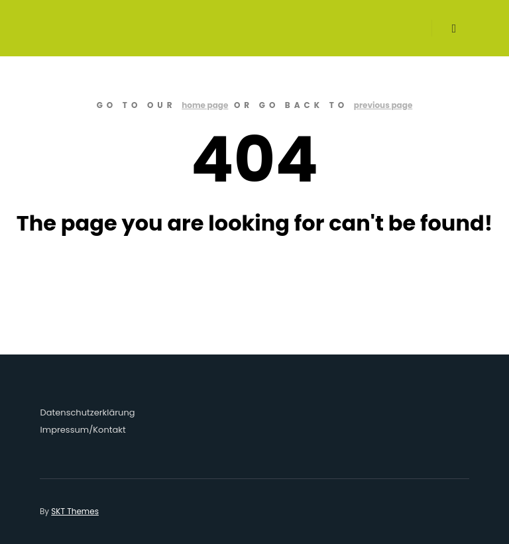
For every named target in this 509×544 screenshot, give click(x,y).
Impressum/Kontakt (83, 429)
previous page (383, 105)
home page (205, 105)
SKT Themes (75, 511)
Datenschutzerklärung (87, 412)
